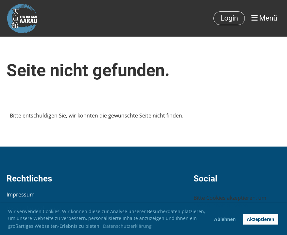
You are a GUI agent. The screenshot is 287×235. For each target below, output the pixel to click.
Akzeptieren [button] (260, 219)
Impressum (21, 194)
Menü (264, 18)
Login (229, 18)
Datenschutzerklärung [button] (127, 226)
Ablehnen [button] (225, 219)
